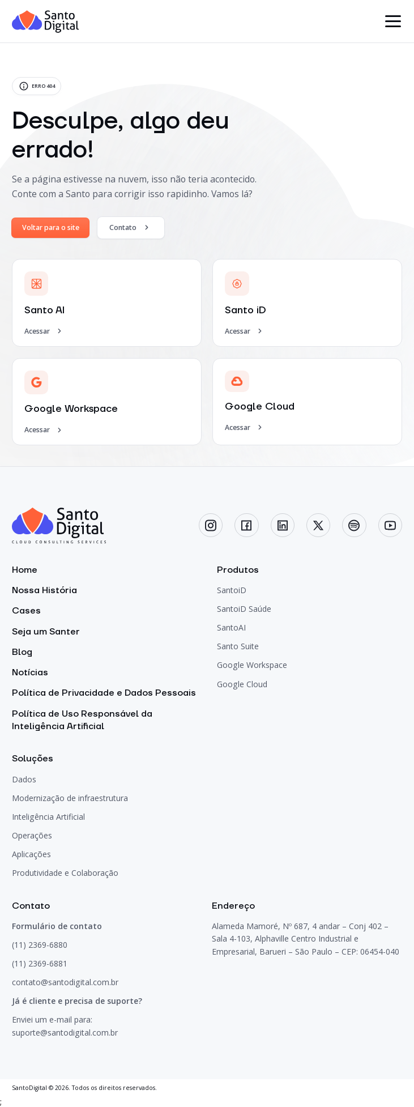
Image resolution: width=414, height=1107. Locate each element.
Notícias (30, 672)
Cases (26, 610)
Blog (22, 652)
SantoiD (231, 590)
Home (24, 570)
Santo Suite (238, 646)
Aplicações (31, 854)
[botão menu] (393, 21)
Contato (130, 227)
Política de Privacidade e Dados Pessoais (104, 693)
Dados (24, 779)
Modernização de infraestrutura (70, 798)
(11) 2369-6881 (39, 963)
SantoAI (231, 627)
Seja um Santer (46, 631)
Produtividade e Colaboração (65, 872)
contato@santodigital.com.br (65, 982)
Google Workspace (252, 664)
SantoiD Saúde (244, 608)
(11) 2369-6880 (39, 944)
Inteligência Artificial (48, 816)
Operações (32, 835)
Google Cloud (242, 684)
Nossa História (44, 590)
